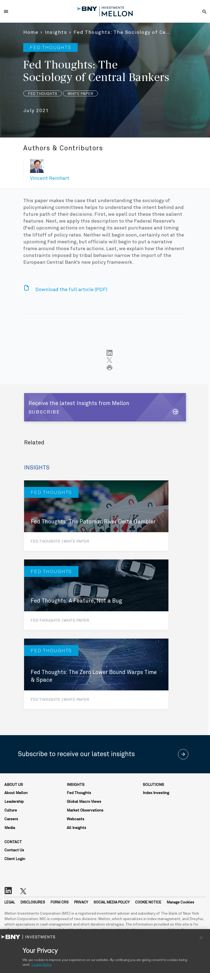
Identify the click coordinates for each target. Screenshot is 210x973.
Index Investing (156, 793)
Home (30, 32)
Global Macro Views (84, 802)
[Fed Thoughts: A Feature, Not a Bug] (96, 594)
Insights (56, 32)
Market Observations (85, 810)
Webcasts (75, 819)
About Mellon (16, 793)
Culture (10, 810)
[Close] (201, 938)
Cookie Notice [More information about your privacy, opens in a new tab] (41, 964)
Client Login (14, 859)
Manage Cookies (180, 902)
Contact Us (14, 850)
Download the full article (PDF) (71, 289)
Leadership (14, 802)
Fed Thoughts (79, 793)
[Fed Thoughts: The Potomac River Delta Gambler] (96, 515)
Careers (11, 819)
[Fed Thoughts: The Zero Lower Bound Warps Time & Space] (96, 674)
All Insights (76, 828)
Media (9, 828)
